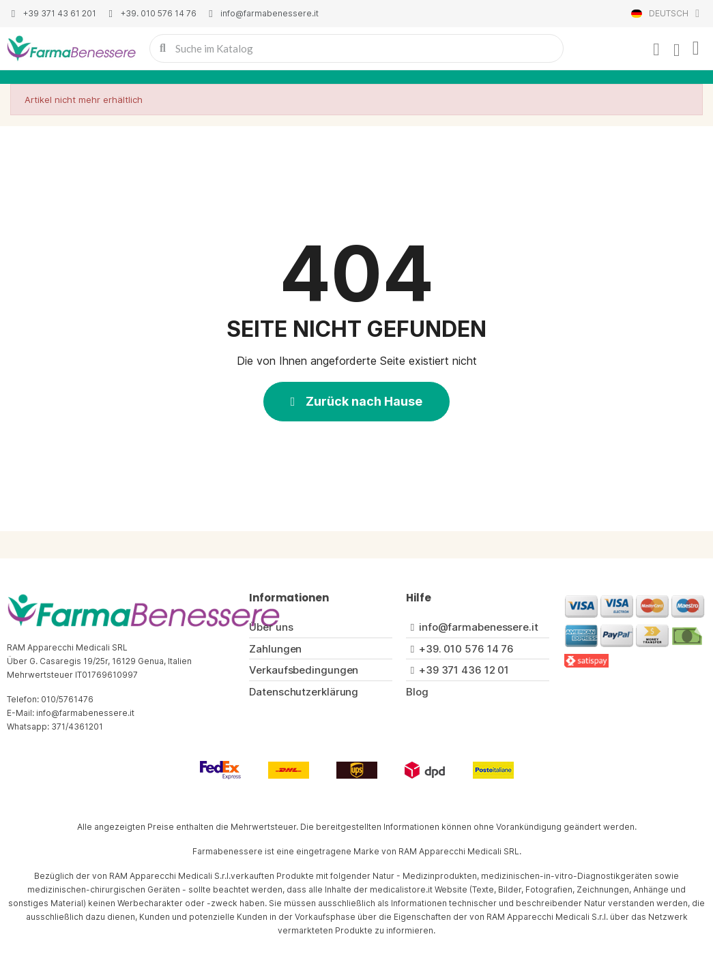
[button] (357, 401)
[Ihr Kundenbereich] (656, 50)
